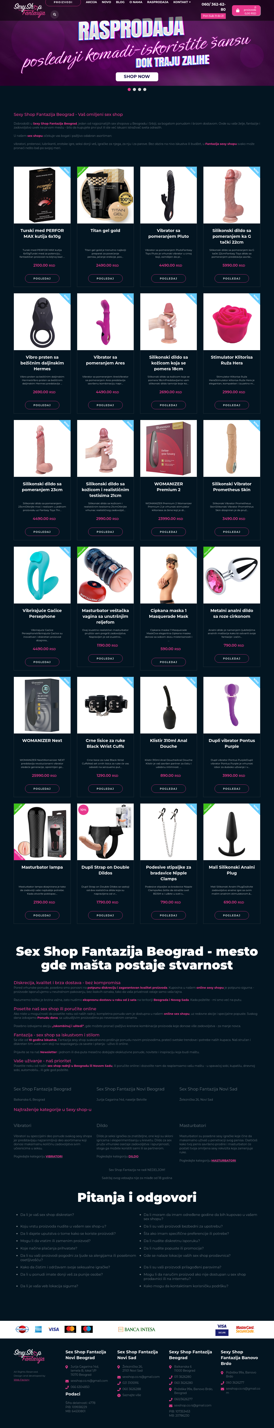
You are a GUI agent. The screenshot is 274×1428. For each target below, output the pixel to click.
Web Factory (21, 1379)
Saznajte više (132, 1395)
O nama (136, 2)
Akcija (91, 2)
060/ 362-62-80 (214, 7)
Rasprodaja (157, 2)
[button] (129, 89)
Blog (120, 2)
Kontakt (182, 2)
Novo (106, 2)
